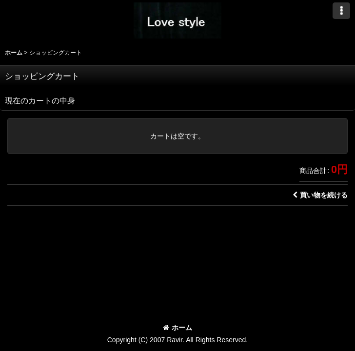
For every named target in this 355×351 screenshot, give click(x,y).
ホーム (177, 328)
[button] (341, 10)
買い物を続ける (320, 195)
